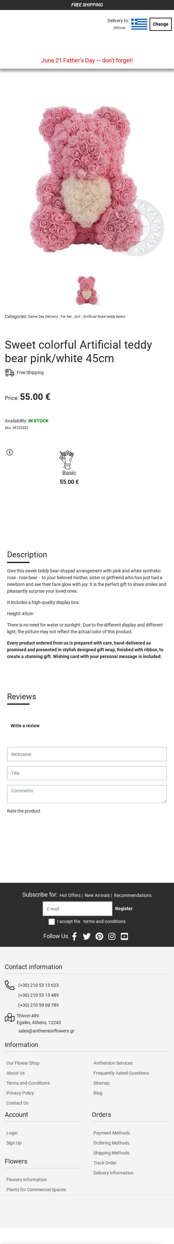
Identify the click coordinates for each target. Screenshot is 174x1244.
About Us (15, 1073)
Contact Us (17, 1103)
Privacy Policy (20, 1093)
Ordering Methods (111, 1142)
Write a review (25, 725)
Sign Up (14, 1142)
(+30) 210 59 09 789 (38, 1005)
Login (12, 1133)
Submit (17, 827)
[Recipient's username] (77, 908)
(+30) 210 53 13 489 (38, 995)
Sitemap (101, 1083)
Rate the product (23, 811)
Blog (97, 1093)
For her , (67, 317)
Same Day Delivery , (43, 317)
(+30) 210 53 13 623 (38, 985)
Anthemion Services (113, 1063)
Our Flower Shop (22, 1063)
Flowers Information (26, 1179)
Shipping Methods (111, 1152)
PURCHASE (69, 513)
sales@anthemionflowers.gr (46, 1030)
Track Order (105, 1162)
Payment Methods (111, 1133)
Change (161, 24)
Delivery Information (113, 1172)
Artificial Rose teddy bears (104, 317)
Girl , (78, 317)
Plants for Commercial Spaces (36, 1189)
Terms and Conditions (28, 1083)
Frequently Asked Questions (121, 1073)
